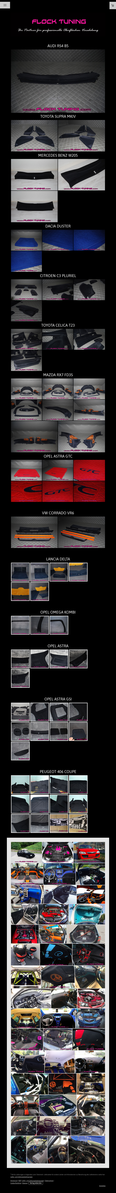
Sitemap (24, 1183)
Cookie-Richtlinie (15, 1183)
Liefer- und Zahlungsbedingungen (21, 1177)
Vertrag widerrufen (36, 1183)
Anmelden (102, 1186)
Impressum (14, 1181)
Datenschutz (49, 1181)
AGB (20, 1181)
